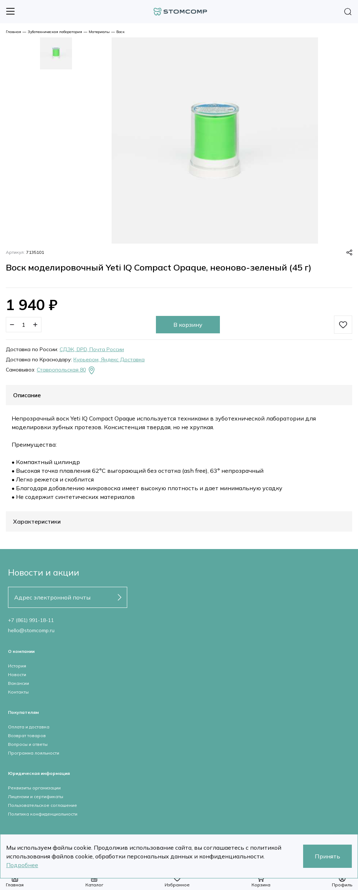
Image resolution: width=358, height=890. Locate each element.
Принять (327, 856)
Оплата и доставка (28, 727)
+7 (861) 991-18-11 (31, 620)
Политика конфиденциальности (42, 814)
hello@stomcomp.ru (31, 630)
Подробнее (22, 865)
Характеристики (37, 521)
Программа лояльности (33, 753)
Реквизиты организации (34, 788)
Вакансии (18, 683)
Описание (27, 395)
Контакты (18, 692)
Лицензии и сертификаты (35, 796)
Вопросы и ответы (28, 744)
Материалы (99, 31)
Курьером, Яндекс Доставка (109, 359)
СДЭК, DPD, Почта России (92, 349)
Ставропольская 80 (66, 370)
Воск (120, 31)
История (17, 665)
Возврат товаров (27, 735)
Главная (13, 31)
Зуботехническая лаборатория (55, 31)
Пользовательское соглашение (42, 805)
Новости (17, 674)
